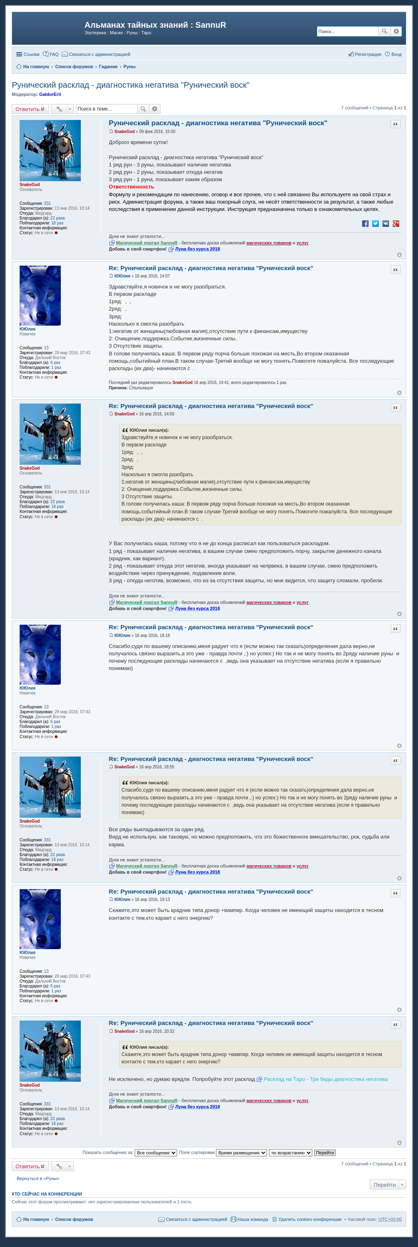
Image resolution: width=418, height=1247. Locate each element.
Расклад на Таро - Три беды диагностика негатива (325, 1079)
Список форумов (74, 1219)
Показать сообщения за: (129, 1152)
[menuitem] (96, 54)
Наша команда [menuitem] (253, 1219)
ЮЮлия (28, 329)
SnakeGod (30, 184)
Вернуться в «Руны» (38, 1178)
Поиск (384, 31)
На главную (36, 1219)
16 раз (57, 223)
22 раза (58, 218)
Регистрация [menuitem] (368, 54)
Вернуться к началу (399, 255)
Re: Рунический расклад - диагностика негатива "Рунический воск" (211, 267)
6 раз (55, 362)
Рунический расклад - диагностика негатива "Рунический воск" (130, 84)
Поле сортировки (223, 1152)
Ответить (28, 109)
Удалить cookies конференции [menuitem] (310, 1219)
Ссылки (32, 54)
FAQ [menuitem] (54, 54)
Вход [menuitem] (396, 54)
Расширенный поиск (396, 31)
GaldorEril (50, 94)
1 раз (56, 367)
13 (46, 348)
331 (47, 203)
